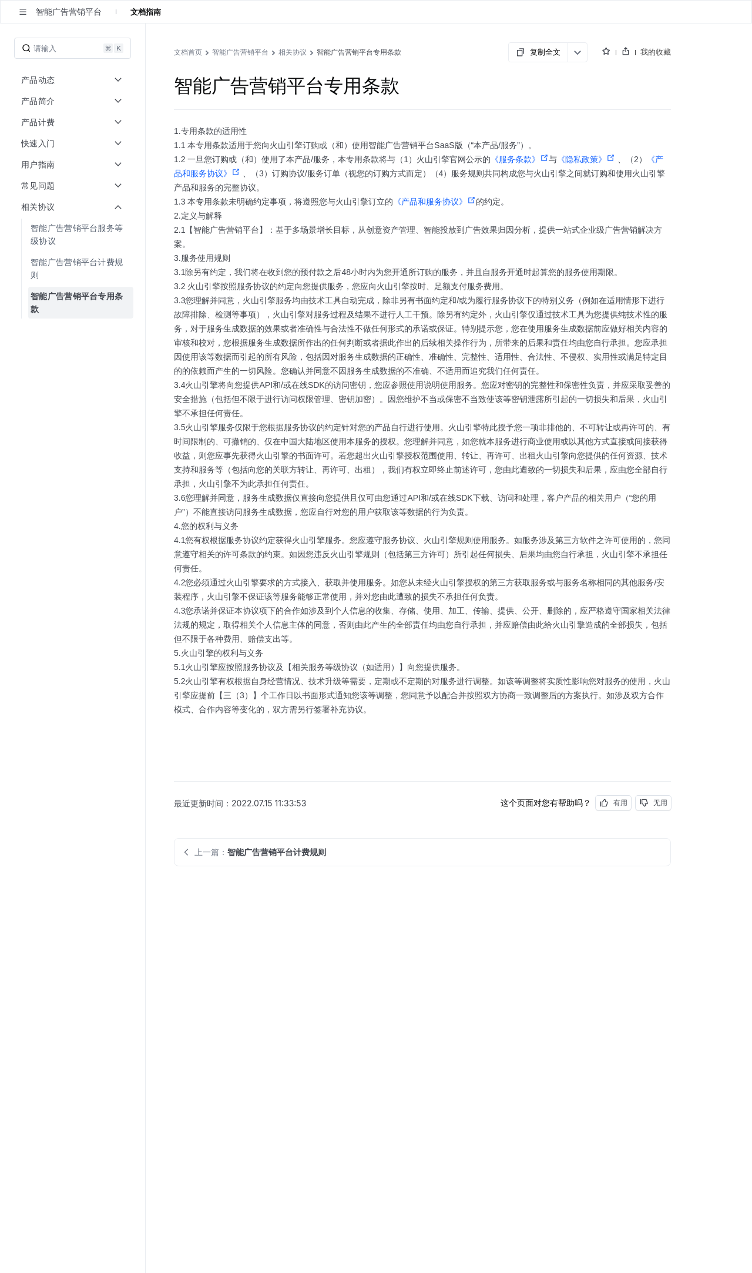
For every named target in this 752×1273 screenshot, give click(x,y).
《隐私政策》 (586, 159)
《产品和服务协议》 (434, 201)
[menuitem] (73, 234)
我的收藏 (655, 51)
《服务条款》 (520, 159)
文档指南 (145, 11)
